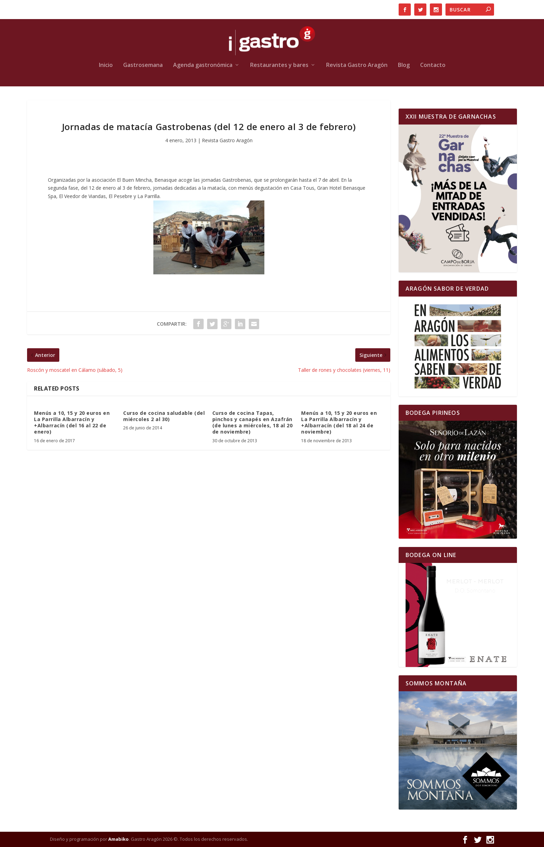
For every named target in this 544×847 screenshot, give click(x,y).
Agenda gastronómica (202, 65)
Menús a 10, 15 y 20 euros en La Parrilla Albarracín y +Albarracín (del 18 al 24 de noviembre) (339, 422)
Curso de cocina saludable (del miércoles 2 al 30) (164, 416)
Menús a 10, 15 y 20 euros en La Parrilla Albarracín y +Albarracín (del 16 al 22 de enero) (72, 422)
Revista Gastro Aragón (357, 65)
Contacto (432, 65)
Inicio (106, 65)
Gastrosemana (143, 65)
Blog (404, 65)
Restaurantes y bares (279, 65)
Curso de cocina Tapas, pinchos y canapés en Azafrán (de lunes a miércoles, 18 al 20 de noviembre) (252, 422)
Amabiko (118, 839)
